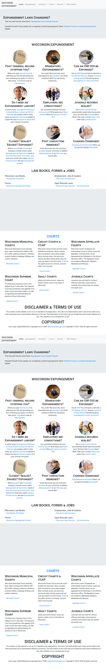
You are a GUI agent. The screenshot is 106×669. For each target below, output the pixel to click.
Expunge (91, 115)
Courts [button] (51, 4)
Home (21, 4)
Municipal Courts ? (13, 264)
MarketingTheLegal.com (56, 327)
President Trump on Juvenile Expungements (80, 26)
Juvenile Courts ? (78, 293)
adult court (96, 117)
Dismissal (88, 145)
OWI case (59, 153)
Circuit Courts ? (45, 271)
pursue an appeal (25, 120)
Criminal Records (83, 186)
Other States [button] (71, 4)
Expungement (20, 83)
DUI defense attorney (79, 76)
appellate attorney (18, 117)
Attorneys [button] (42, 4)
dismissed (93, 147)
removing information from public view (20, 156)
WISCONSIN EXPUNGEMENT (9, 4)
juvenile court (90, 120)
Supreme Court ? (12, 301)
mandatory (56, 76)
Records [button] (60, 4)
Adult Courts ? (44, 290)
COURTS (53, 236)
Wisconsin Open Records (65, 186)
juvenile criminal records (88, 110)
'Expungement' (10, 153)
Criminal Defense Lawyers (15, 112)
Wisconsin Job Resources (65, 179)
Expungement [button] (30, 4)
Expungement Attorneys (25, 110)
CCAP (64, 261)
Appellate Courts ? (79, 269)
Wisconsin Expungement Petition (19, 186)
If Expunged (27, 148)
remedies (42, 151)
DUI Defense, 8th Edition (15, 179)
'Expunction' (22, 153)
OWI (78, 73)
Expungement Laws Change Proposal (44, 21)
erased (16, 148)
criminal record (25, 73)
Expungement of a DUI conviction (85, 81)
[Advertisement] (53, 209)
